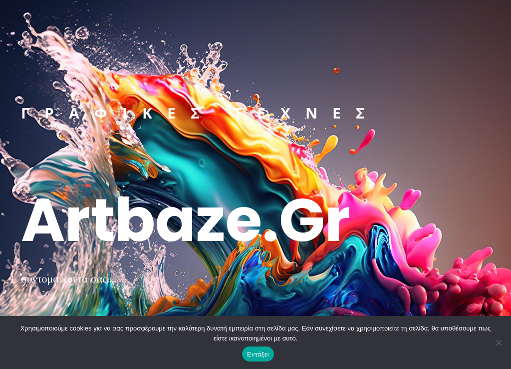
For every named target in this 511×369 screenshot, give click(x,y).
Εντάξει (258, 354)
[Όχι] (499, 343)
